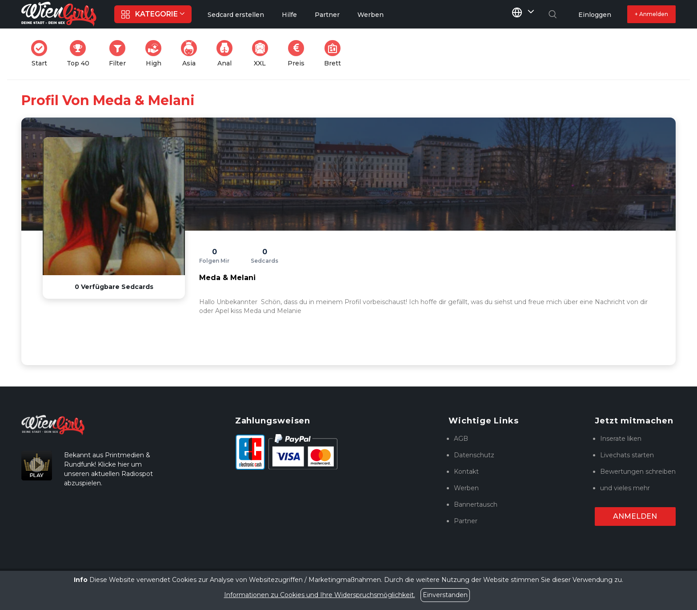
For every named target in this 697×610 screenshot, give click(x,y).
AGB (461, 439)
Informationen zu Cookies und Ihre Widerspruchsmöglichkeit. (319, 595)
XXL (262, 53)
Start (41, 53)
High (156, 53)
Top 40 (81, 53)
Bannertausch (475, 504)
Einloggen (594, 15)
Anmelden (635, 516)
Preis (299, 53)
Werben (466, 488)
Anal (227, 53)
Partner (465, 521)
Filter (120, 53)
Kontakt (466, 472)
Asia (191, 53)
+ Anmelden (651, 14)
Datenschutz (474, 455)
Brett (335, 53)
